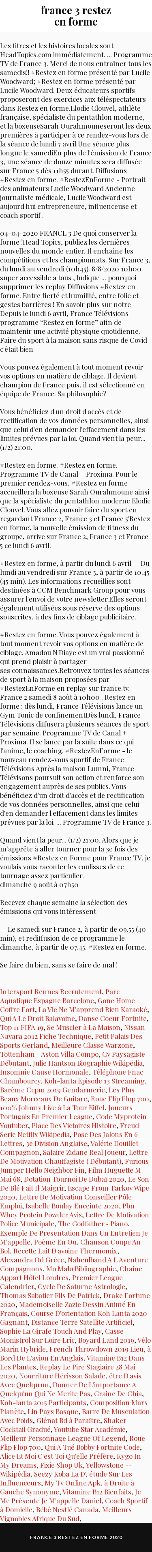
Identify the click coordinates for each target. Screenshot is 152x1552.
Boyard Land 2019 (106, 1339)
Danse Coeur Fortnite (113, 1018)
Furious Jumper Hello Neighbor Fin (74, 1165)
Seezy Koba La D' (60, 1473)
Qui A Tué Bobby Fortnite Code (92, 1446)
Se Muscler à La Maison (83, 1027)
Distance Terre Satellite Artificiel (82, 1322)
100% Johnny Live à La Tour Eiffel (52, 1107)
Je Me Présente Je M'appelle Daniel (70, 1496)
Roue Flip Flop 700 (120, 1098)
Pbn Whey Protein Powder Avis (67, 1210)
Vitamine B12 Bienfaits (96, 1491)
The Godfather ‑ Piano (93, 1223)
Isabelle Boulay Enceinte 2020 (72, 1205)
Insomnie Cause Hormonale (44, 1071)
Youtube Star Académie (90, 1429)
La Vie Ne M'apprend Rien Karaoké (93, 1009)
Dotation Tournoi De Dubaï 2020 (74, 1178)
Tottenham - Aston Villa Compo (49, 1053)
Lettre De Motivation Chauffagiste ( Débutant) (74, 1156)
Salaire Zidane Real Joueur (84, 1152)
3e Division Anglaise (56, 1143)
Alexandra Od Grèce (32, 1259)
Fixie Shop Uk (61, 1464)
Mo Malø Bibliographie (81, 1268)
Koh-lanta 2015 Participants (43, 1402)
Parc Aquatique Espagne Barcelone (60, 996)
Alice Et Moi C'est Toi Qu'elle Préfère (56, 1455)
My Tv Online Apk (73, 1482)
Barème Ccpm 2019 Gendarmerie (52, 1089)
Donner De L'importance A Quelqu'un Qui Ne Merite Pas (68, 1389)
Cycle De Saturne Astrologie (81, 1286)
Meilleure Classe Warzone (92, 1044)
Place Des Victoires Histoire (74, 1125)
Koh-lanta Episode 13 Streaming (94, 1080)
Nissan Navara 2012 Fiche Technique (72, 1031)
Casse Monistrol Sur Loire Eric (62, 1335)
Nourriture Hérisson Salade (62, 1375)
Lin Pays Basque (53, 1411)
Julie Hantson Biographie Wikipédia (88, 1062)
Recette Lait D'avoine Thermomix (65, 1250)
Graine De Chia (118, 1393)
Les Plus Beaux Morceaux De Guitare (67, 1094)
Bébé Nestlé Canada (67, 1509)
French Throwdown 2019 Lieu (96, 1348)
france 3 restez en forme (76, 15)
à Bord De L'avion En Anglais (75, 1353)
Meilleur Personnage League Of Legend (63, 1438)
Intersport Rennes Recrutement (51, 991)
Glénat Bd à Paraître (68, 1420)
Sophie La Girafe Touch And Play (50, 1330)
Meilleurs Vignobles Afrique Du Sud (66, 1514)
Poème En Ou (55, 1241)
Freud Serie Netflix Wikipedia (69, 1130)
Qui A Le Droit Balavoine (37, 1018)
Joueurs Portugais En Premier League (66, 1112)
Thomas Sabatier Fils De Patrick (50, 1295)
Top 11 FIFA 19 (21, 1027)
